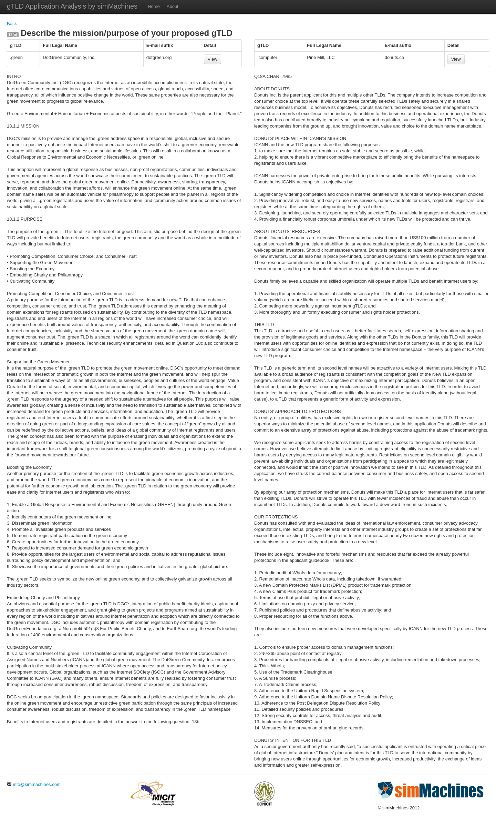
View (212, 59)
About (172, 6)
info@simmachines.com (34, 784)
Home (154, 6)
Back (12, 23)
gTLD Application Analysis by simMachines (72, 6)
